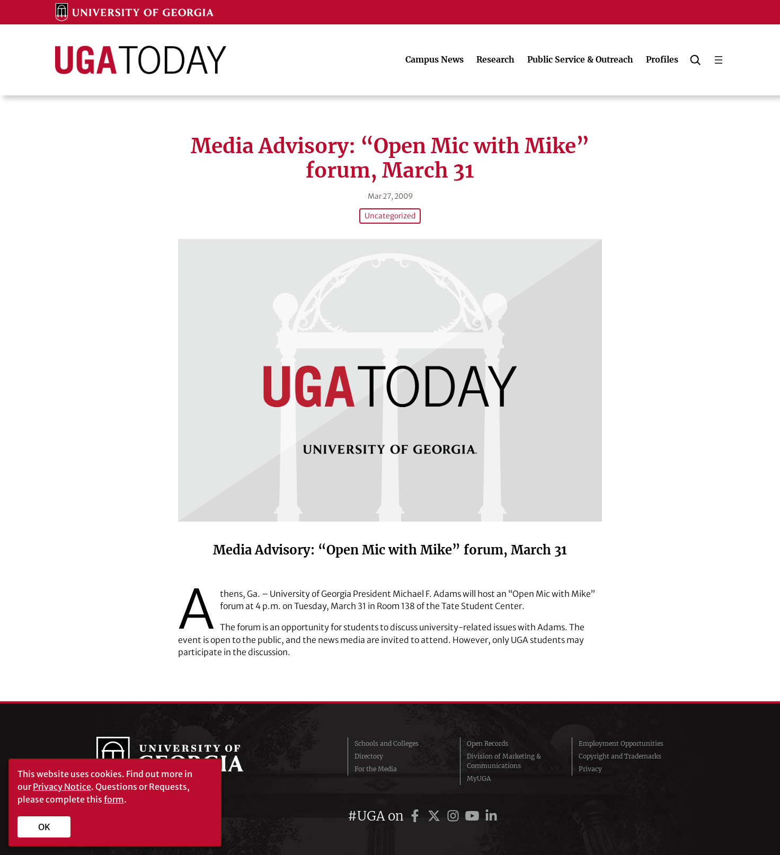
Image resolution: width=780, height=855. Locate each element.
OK (44, 827)
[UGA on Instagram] (454, 815)
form (114, 799)
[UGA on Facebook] (416, 815)
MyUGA (479, 777)
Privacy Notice (62, 786)
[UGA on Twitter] (435, 815)
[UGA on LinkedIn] (491, 815)
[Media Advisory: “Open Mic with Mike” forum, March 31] (390, 380)
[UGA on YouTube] (473, 815)
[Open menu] (718, 60)
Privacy (590, 768)
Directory (368, 755)
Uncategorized (390, 216)
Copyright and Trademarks (620, 755)
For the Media (375, 768)
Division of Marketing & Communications (504, 760)
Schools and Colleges (386, 742)
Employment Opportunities (621, 742)
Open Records (487, 742)
